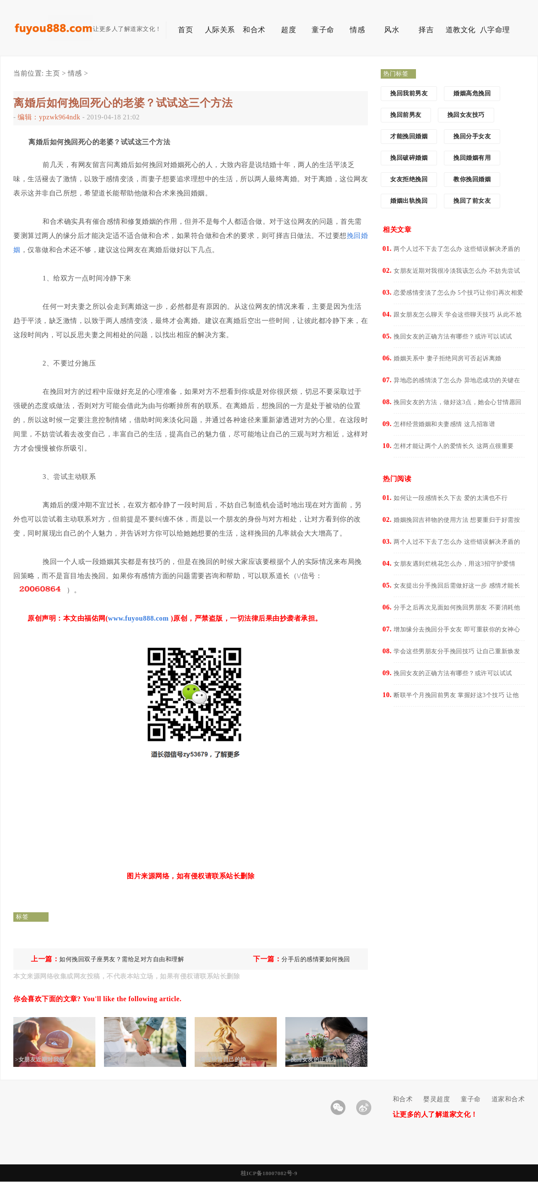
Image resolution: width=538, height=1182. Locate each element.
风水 (391, 30)
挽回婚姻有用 (472, 158)
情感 (357, 30)
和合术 (254, 30)
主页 (53, 73)
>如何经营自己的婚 (228, 1059)
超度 (288, 30)
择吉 (426, 30)
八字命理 (495, 30)
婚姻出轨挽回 (409, 201)
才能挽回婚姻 (409, 136)
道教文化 (461, 30)
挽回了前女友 (472, 201)
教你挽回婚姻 (472, 179)
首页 (185, 30)
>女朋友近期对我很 (47, 1059)
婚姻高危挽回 (472, 93)
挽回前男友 (406, 115)
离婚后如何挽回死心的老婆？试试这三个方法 (122, 103)
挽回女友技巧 (466, 115)
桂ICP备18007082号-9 (269, 1173)
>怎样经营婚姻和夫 (137, 1059)
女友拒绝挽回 (409, 179)
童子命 (323, 30)
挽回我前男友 (409, 93)
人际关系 (220, 30)
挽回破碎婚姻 (409, 158)
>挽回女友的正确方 (319, 1059)
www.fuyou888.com (138, 618)
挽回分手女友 (472, 136)
